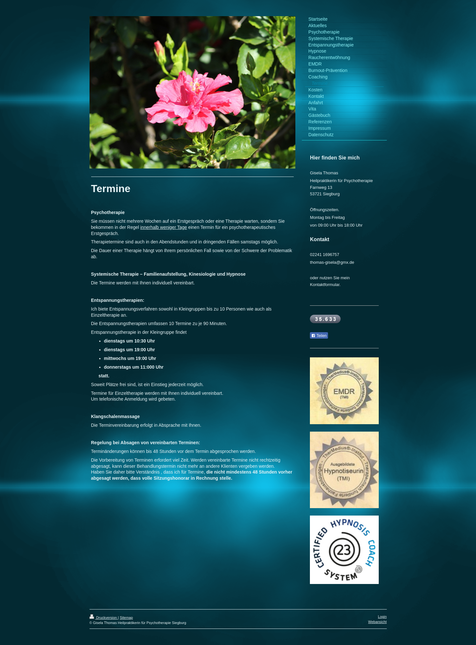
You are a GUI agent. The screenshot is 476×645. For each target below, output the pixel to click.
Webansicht (377, 622)
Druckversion (104, 617)
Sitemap (126, 617)
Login (382, 617)
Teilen (318, 335)
